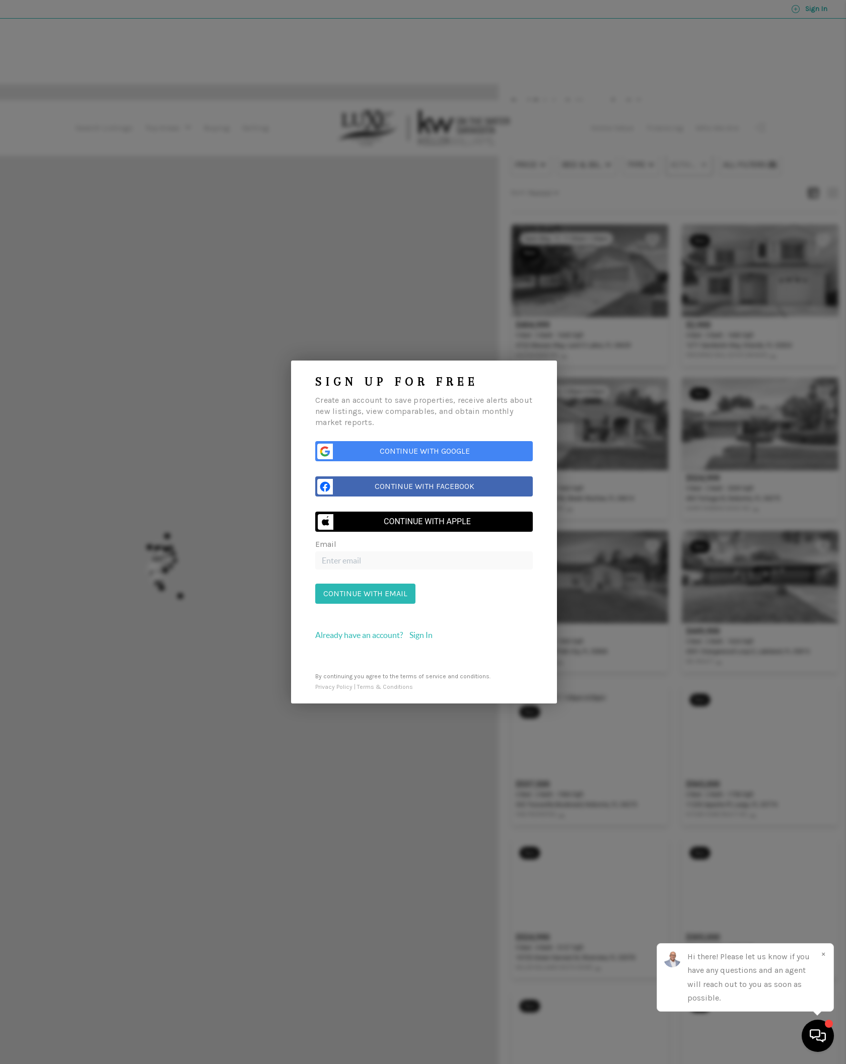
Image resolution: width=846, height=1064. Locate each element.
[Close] (823, 954)
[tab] (424, 635)
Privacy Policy (333, 686)
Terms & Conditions (385, 686)
